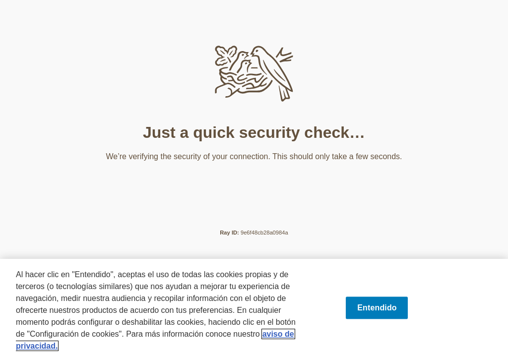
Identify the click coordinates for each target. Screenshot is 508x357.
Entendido (377, 307)
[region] (254, 308)
